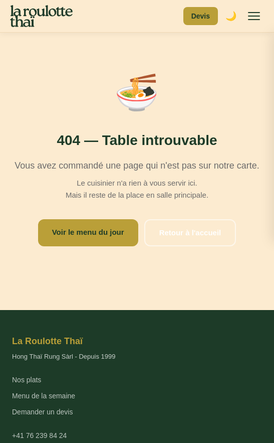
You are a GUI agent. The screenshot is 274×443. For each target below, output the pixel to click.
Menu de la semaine (43, 396)
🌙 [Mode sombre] (230, 16)
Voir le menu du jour (88, 232)
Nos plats (26, 380)
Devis (200, 16)
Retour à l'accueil (190, 232)
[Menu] (254, 16)
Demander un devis (42, 412)
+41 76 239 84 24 (39, 435)
